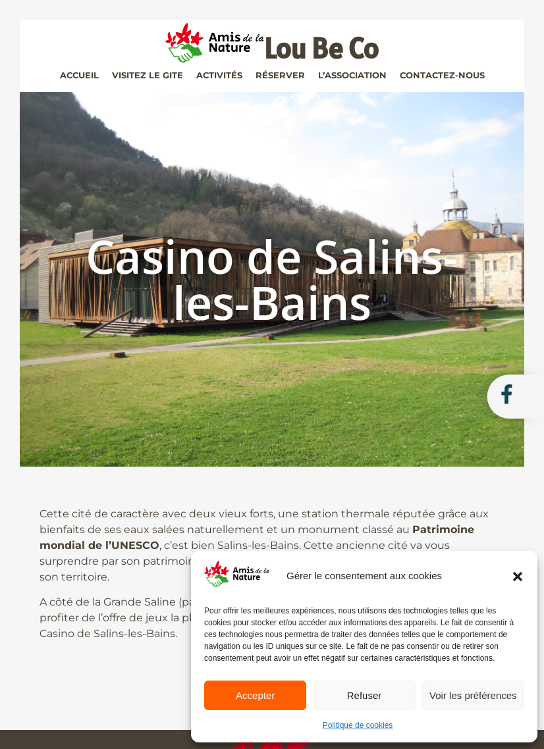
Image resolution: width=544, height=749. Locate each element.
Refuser (364, 695)
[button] (517, 576)
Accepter (255, 695)
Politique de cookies (358, 725)
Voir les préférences (473, 695)
